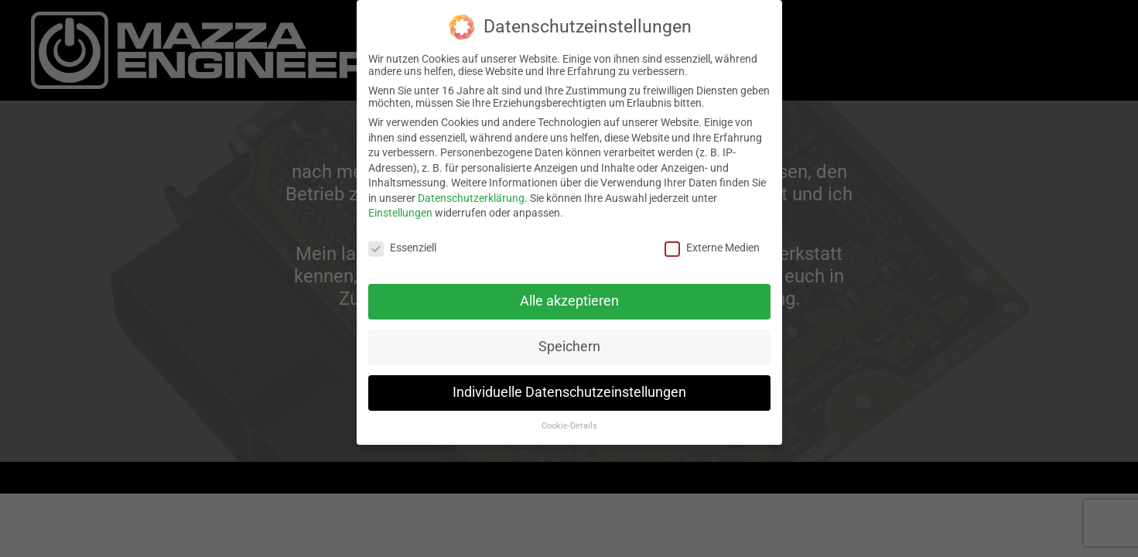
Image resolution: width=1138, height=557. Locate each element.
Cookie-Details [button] (569, 426)
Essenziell (402, 247)
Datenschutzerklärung (471, 198)
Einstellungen (400, 213)
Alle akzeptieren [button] (569, 301)
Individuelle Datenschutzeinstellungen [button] (569, 392)
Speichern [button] (569, 346)
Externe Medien (712, 247)
